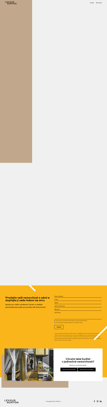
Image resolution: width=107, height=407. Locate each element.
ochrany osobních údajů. (78, 322)
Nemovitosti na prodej (68, 369)
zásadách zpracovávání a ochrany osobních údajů (62, 340)
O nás (92, 2)
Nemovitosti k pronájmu (87, 369)
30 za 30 (99, 2)
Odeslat (59, 327)
